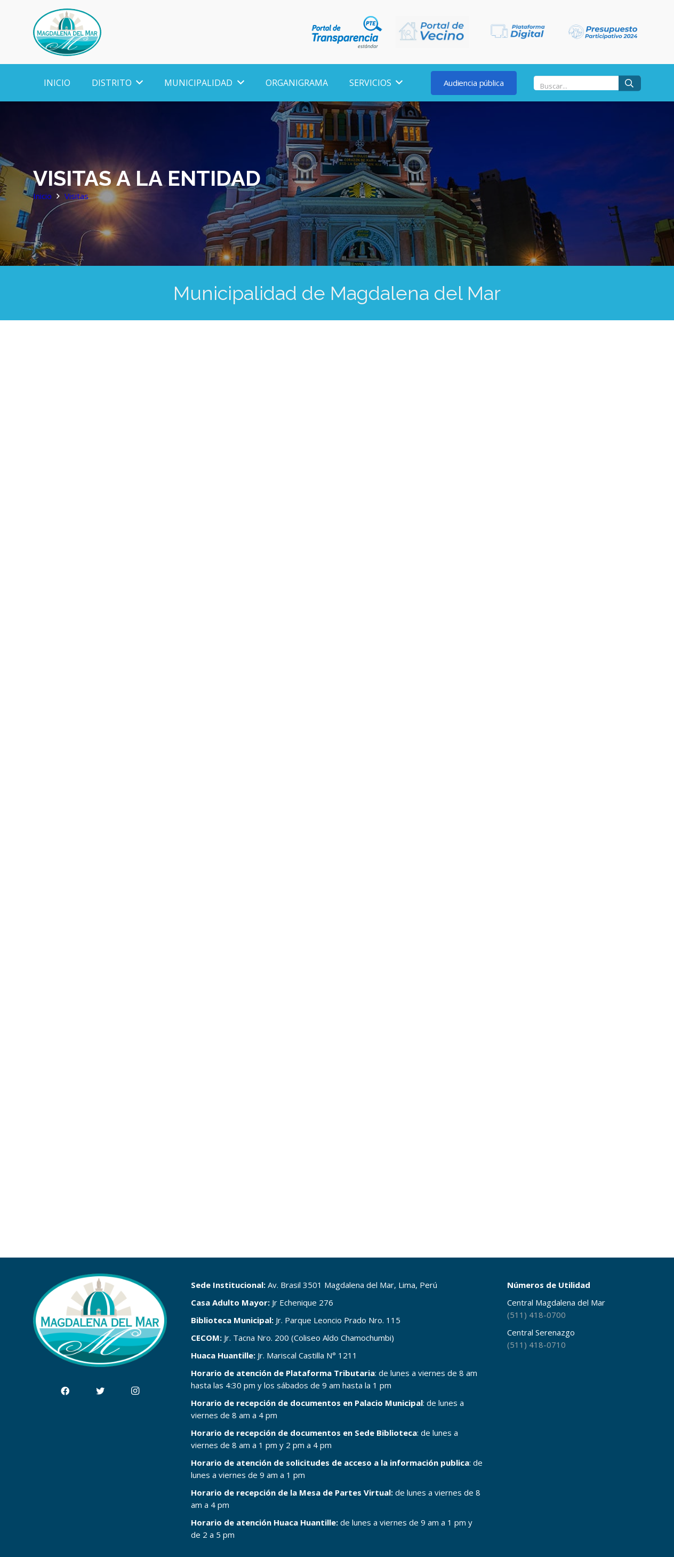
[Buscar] (630, 83)
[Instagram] (135, 1391)
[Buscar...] (587, 83)
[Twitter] (100, 1391)
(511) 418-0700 (536, 1314)
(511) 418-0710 (536, 1344)
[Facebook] (65, 1391)
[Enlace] (67, 32)
